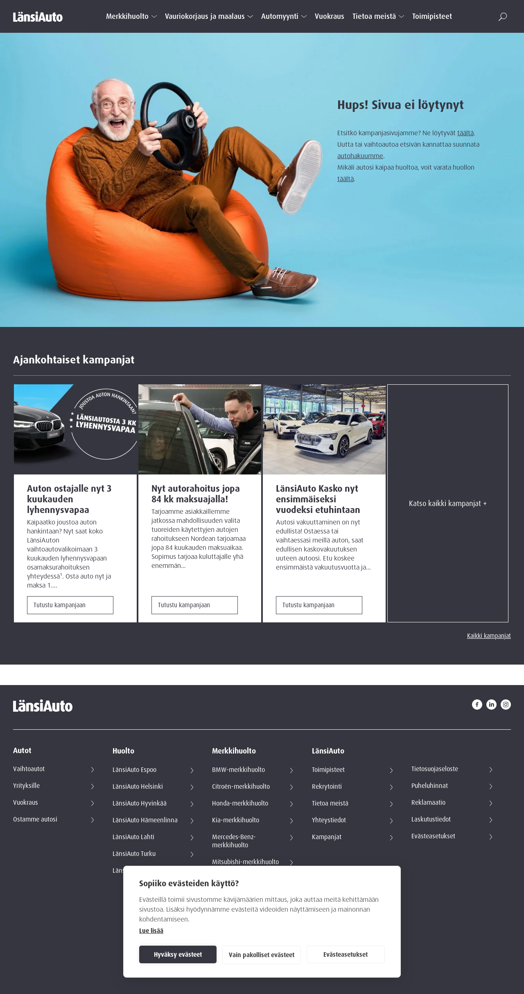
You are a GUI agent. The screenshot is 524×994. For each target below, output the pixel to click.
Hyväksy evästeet (178, 955)
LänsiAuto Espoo (134, 770)
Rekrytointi (327, 787)
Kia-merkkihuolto (235, 820)
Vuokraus (329, 16)
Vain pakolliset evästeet (261, 955)
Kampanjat (326, 837)
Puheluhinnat (429, 786)
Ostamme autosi (35, 819)
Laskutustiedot (431, 819)
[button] (503, 17)
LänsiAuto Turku (134, 854)
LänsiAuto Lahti (133, 837)
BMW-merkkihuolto (238, 770)
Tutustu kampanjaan (60, 605)
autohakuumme (360, 156)
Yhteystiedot (329, 820)
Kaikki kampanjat (489, 636)
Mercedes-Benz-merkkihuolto (234, 841)
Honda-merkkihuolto (240, 803)
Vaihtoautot (29, 769)
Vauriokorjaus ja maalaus (205, 16)
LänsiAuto (328, 751)
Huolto (123, 751)
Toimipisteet (432, 16)
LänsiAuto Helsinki (138, 787)
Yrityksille (26, 786)
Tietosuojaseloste (434, 769)
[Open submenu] (154, 16)
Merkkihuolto (127, 16)
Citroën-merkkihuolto (241, 787)
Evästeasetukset (345, 955)
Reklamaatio (428, 803)
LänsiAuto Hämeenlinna (145, 820)
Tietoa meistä (374, 16)
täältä (465, 133)
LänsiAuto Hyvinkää (140, 803)
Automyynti (279, 16)
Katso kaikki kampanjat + (448, 503)
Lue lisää (151, 931)
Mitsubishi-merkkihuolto (245, 862)
